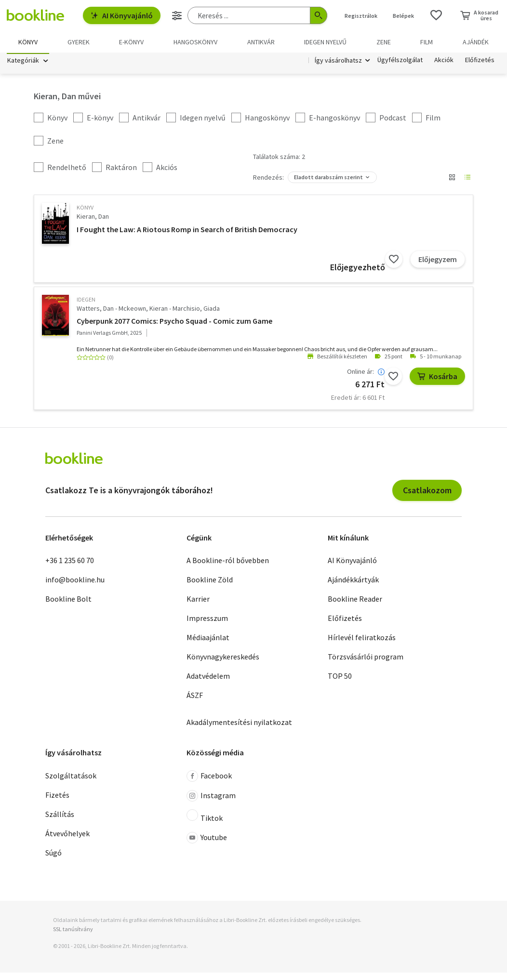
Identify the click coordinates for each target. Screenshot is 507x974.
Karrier (198, 600)
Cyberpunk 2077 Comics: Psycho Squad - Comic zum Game (174, 323)
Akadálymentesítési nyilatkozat (239, 724)
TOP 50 (340, 678)
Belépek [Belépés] (403, 15)
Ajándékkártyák (353, 581)
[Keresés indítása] (318, 15)
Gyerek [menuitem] (78, 42)
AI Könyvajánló (122, 15)
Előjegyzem (437, 260)
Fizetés (57, 796)
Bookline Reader (355, 600)
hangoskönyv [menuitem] (195, 42)
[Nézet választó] (452, 179)
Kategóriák (23, 61)
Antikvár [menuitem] (261, 42)
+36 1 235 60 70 (69, 562)
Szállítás (59, 815)
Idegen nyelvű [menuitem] (325, 42)
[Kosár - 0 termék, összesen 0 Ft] (479, 15)
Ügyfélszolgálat (400, 62)
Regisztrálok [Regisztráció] (361, 15)
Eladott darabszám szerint (328, 179)
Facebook (209, 777)
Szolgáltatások (70, 777)
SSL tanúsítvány (73, 930)
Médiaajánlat (208, 639)
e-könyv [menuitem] (131, 42)
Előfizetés (479, 62)
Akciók (444, 62)
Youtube (207, 839)
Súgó (53, 854)
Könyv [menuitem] (28, 42)
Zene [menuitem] (383, 42)
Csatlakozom (427, 491)
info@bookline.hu (75, 581)
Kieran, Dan (93, 218)
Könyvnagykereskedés (223, 658)
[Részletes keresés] (177, 15)
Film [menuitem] (426, 42)
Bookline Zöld (210, 581)
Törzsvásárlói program (365, 658)
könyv (85, 209)
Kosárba (437, 378)
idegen (86, 300)
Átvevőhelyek (67, 835)
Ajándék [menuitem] (476, 42)
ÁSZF (195, 697)
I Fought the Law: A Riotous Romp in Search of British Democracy (187, 231)
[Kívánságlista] (436, 15)
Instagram (211, 797)
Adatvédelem (208, 678)
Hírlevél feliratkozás (362, 639)
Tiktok (205, 817)
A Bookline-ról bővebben (228, 562)
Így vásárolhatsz (338, 61)
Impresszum (207, 620)
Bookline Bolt (68, 600)
